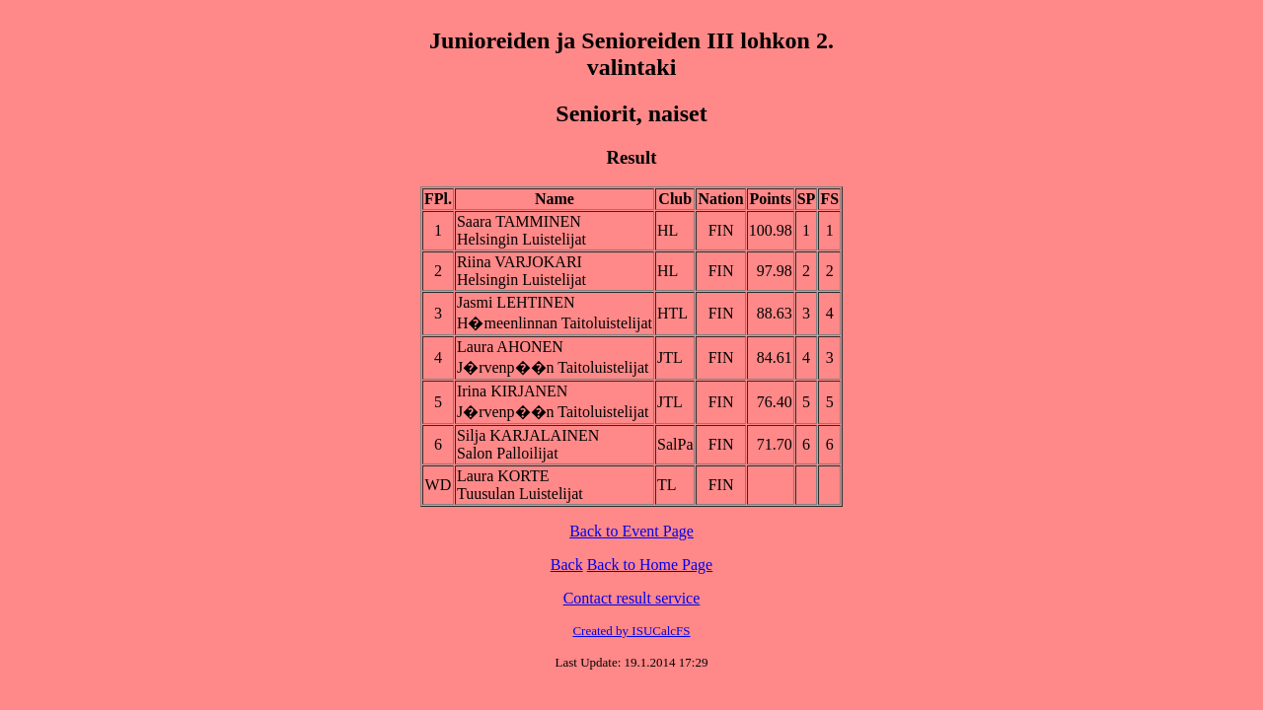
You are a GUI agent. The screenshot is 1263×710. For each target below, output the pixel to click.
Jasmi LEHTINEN (516, 302)
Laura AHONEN (510, 346)
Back (567, 564)
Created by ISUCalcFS (631, 630)
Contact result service (632, 598)
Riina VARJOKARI (519, 261)
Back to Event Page (631, 531)
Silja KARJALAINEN (528, 435)
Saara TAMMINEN (519, 221)
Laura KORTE (503, 475)
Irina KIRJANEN (512, 391)
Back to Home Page (650, 564)
